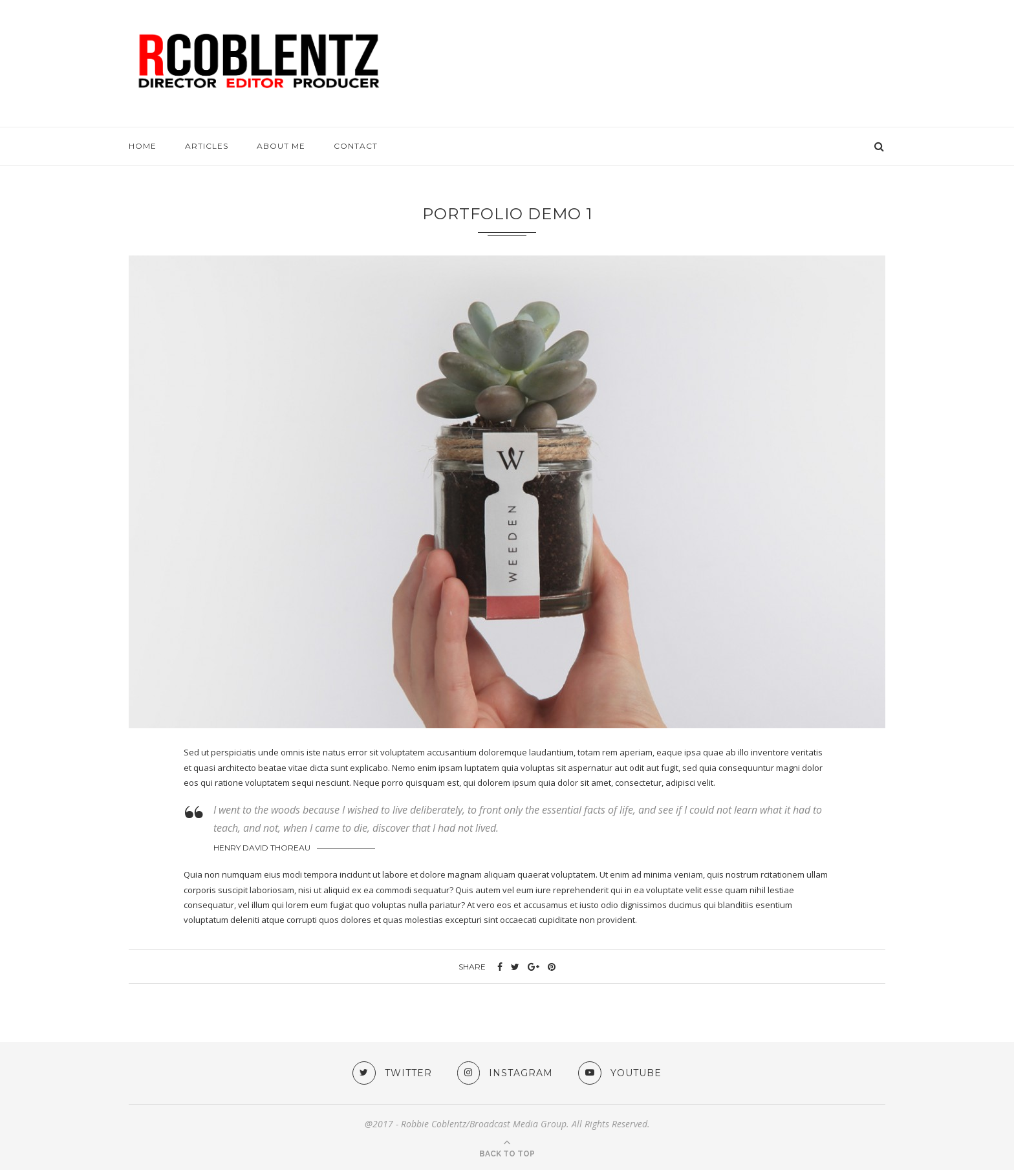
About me (281, 146)
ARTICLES (206, 146)
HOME (142, 146)
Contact (356, 146)
